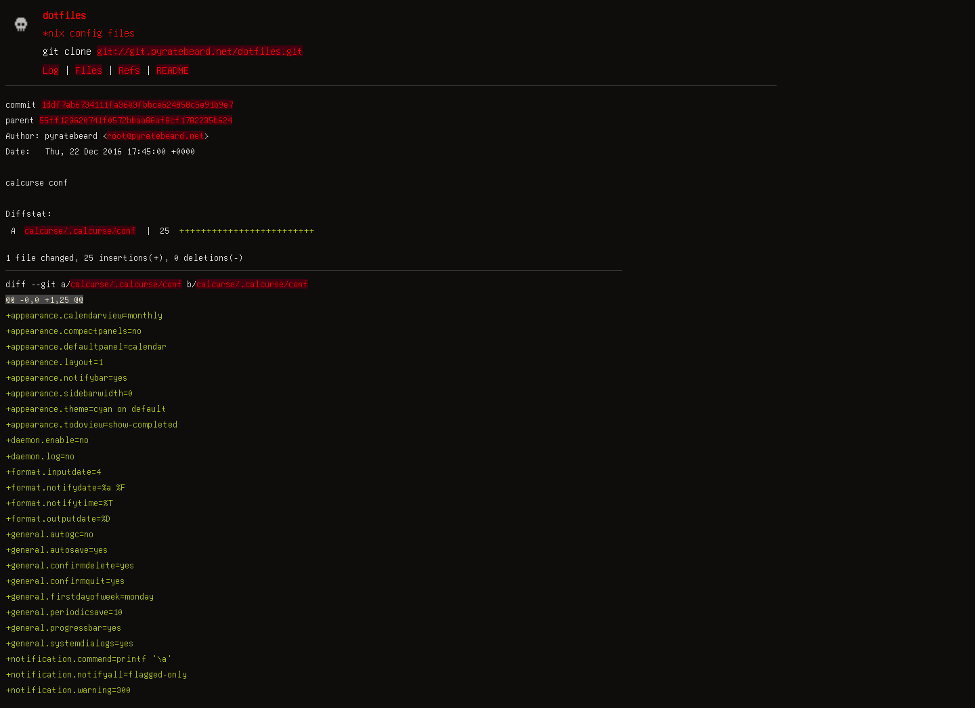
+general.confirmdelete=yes (69, 565)
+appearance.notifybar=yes (66, 377)
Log (51, 69)
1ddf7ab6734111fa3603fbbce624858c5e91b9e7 (137, 104)
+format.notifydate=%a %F (65, 487)
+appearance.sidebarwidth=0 (69, 393)
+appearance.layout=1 (54, 362)
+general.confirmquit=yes (65, 580)
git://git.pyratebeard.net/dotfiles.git (200, 50)
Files (88, 69)
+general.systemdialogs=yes (69, 643)
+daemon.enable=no (47, 439)
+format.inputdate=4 (53, 471)
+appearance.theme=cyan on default (86, 408)
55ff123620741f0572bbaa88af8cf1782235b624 (135, 120)
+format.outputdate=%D (57, 518)
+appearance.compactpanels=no (73, 330)
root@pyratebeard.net (155, 135)
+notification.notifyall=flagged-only (96, 674)
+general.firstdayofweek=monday (79, 596)
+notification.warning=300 (68, 689)
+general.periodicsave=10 (64, 612)
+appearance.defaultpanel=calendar (86, 346)
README (172, 69)
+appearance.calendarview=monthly (83, 315)
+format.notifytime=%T (59, 502)
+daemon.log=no (39, 456)
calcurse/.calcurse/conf (80, 230)
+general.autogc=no (49, 534)
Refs (129, 69)
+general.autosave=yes (56, 549)
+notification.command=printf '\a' (88, 658)
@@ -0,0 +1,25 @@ (44, 299)
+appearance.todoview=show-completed (91, 424)
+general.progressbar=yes (63, 627)
